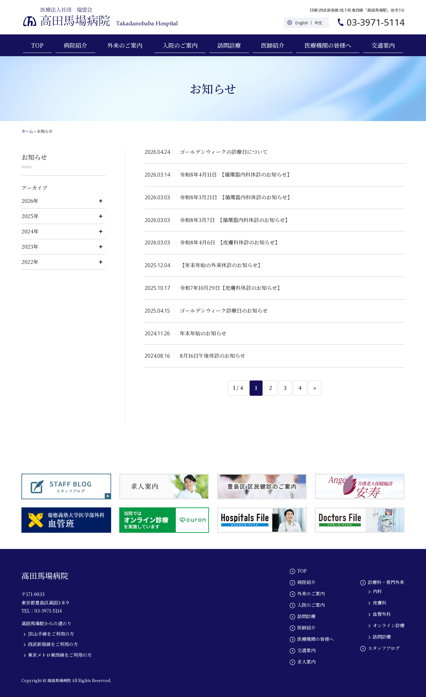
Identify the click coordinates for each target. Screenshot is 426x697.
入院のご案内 (180, 45)
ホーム (27, 131)
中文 (318, 22)
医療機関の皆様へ (327, 45)
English (301, 22)
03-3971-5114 (376, 22)
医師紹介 (272, 45)
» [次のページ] (314, 388)
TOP (37, 45)
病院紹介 (75, 45)
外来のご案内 (124, 45)
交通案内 (383, 45)
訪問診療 (229, 45)
